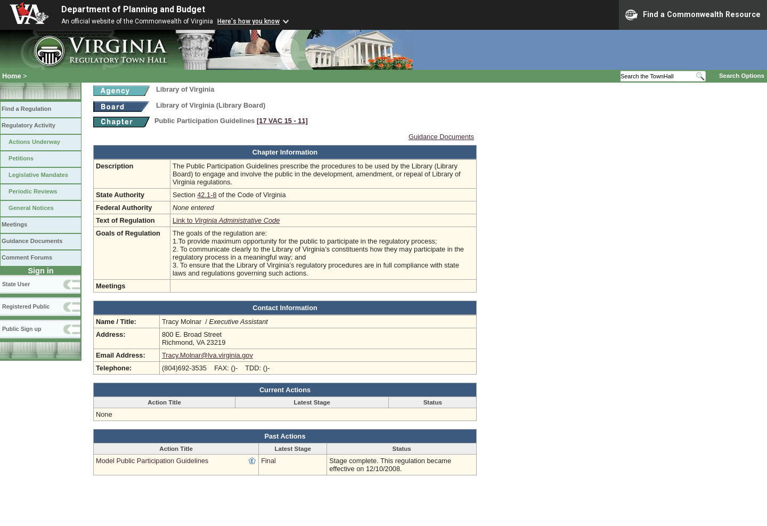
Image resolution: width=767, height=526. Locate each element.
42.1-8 (206, 195)
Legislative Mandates (38, 175)
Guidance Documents (32, 241)
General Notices (31, 208)
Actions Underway (34, 142)
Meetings (14, 224)
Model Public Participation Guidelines (152, 461)
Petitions (21, 158)
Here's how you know (248, 21)
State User (16, 284)
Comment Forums (27, 257)
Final (268, 461)
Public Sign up (21, 329)
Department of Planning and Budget (133, 9)
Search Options (741, 75)
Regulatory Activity (28, 125)
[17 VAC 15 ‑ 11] (282, 121)
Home (11, 76)
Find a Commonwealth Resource (693, 15)
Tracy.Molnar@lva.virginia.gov (207, 355)
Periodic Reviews (33, 191)
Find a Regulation (26, 109)
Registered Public (26, 306)
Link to (226, 220)
